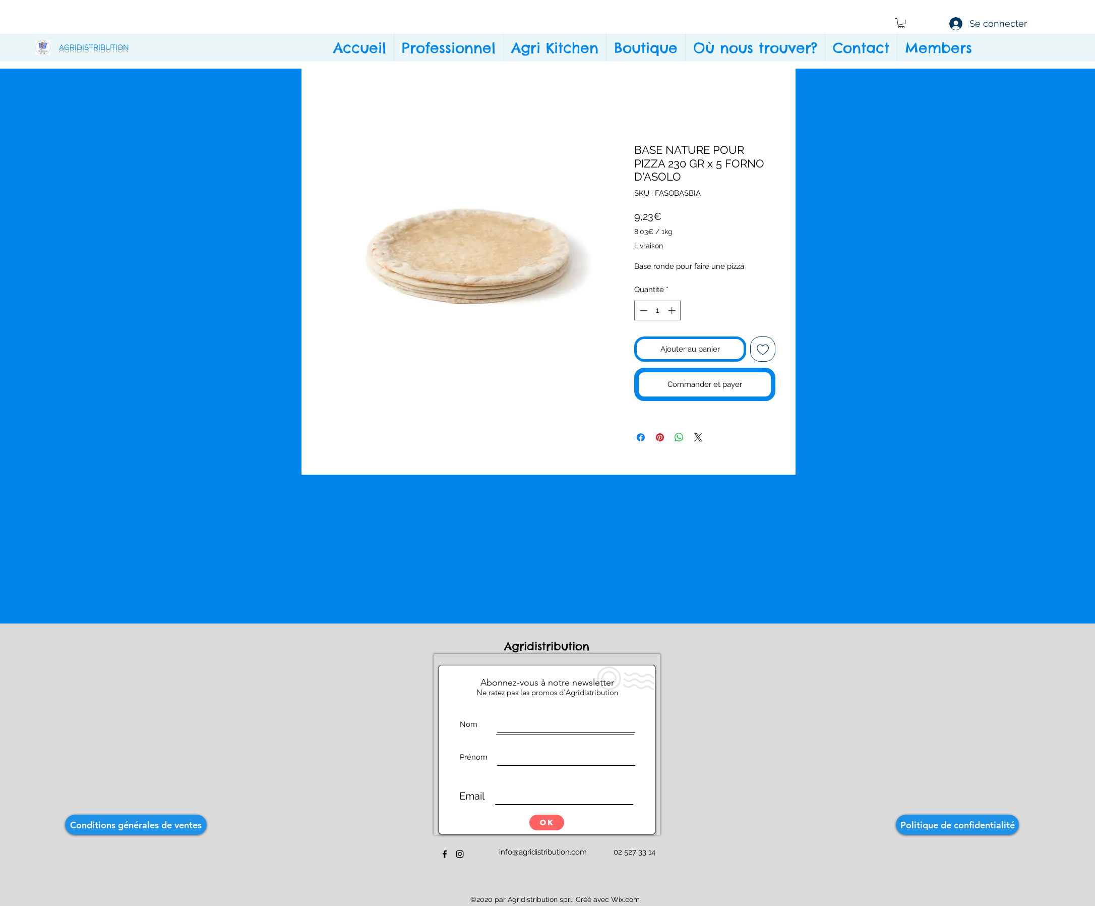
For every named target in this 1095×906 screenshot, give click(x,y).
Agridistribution (549, 646)
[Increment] (673, 310)
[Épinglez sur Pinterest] (660, 437)
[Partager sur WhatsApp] (679, 437)
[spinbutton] (657, 310)
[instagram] (460, 854)
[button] (901, 23)
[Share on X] (698, 437)
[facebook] (445, 854)
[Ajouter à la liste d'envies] (763, 349)
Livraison (648, 246)
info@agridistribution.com (543, 852)
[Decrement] (642, 310)
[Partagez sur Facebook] (641, 437)
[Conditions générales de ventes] (136, 825)
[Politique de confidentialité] (957, 825)
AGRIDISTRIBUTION (94, 47)
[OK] (546, 822)
